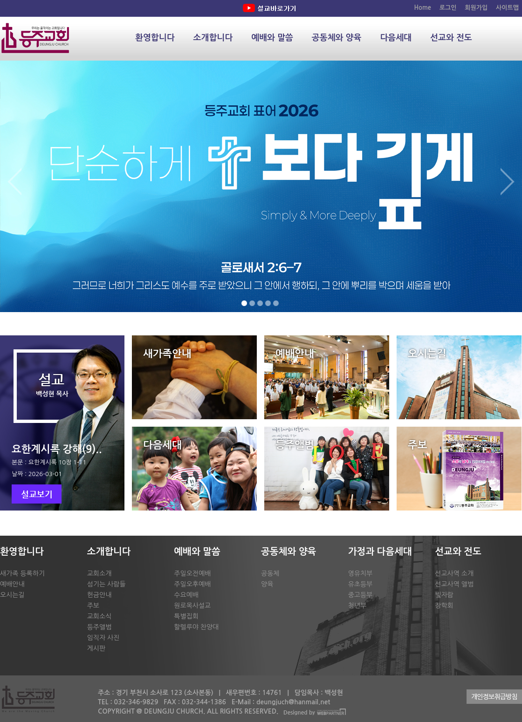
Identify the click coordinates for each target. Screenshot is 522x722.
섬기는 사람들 (106, 584)
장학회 (444, 605)
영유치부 (360, 573)
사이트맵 (507, 8)
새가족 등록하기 (22, 573)
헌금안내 (99, 595)
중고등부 (360, 595)
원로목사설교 (192, 605)
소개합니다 (213, 38)
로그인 (448, 8)
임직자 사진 (103, 637)
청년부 (357, 605)
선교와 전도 (451, 38)
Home (422, 8)
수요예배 (186, 595)
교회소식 (99, 616)
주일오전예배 (192, 573)
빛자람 (444, 595)
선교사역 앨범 (454, 584)
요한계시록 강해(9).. (57, 449)
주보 (93, 605)
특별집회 (186, 616)
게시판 (96, 648)
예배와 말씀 (272, 38)
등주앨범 (99, 627)
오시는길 (12, 595)
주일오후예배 (192, 584)
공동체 (270, 573)
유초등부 (360, 584)
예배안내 (12, 584)
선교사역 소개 (454, 573)
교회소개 (99, 573)
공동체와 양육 (337, 38)
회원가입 (476, 8)
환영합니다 (155, 38)
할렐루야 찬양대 (196, 627)
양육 (267, 584)
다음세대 (396, 38)
